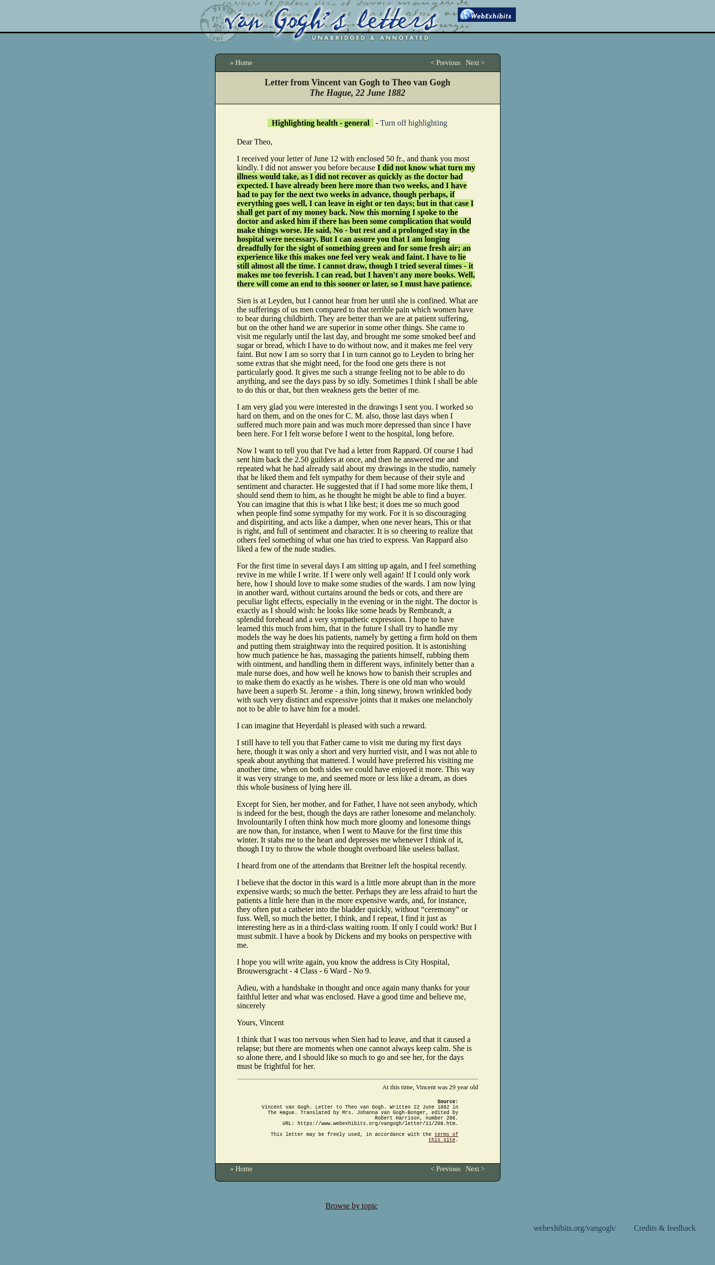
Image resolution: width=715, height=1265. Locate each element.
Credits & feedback (665, 1240)
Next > (475, 63)
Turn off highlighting (413, 123)
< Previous (445, 63)
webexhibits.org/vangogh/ (574, 1240)
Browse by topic (352, 1217)
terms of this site (443, 1148)
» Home (241, 63)
